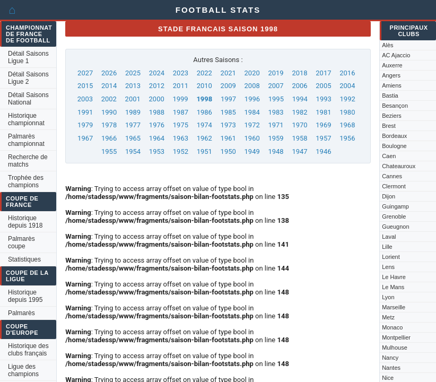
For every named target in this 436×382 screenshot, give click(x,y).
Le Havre (394, 277)
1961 (228, 138)
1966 (109, 138)
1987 (180, 112)
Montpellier (396, 337)
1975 (180, 125)
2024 (156, 73)
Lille (387, 247)
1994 (300, 99)
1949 (252, 151)
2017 (323, 73)
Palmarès (21, 313)
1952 (180, 151)
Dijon (388, 196)
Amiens (392, 85)
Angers (391, 75)
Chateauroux (398, 166)
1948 (275, 151)
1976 (156, 125)
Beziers (392, 115)
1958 (299, 138)
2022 (204, 73)
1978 (109, 125)
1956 (347, 138)
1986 (204, 112)
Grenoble (394, 216)
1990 (109, 112)
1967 (85, 138)
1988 (156, 112)
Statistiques (24, 259)
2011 (180, 86)
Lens (388, 267)
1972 (252, 125)
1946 (323, 151)
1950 (228, 151)
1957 (323, 138)
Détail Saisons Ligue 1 (28, 57)
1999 (180, 99)
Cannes (392, 176)
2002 (109, 99)
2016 (347, 73)
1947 (299, 151)
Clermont (394, 186)
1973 (228, 125)
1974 (204, 125)
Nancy (390, 357)
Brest (389, 126)
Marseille (393, 307)
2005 (323, 86)
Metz (388, 317)
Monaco (392, 327)
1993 (324, 99)
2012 (156, 86)
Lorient (391, 257)
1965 (133, 138)
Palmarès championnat (26, 140)
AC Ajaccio (396, 55)
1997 (228, 99)
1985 (228, 112)
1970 (299, 125)
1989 (133, 112)
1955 (109, 151)
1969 (323, 125)
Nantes (391, 367)
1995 (276, 99)
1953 (156, 151)
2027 (85, 73)
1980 (347, 112)
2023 (180, 73)
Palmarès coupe (21, 242)
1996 (252, 99)
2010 (204, 86)
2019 (275, 73)
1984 (252, 112)
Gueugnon (395, 226)
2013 (133, 86)
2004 (347, 86)
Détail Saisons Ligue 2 (28, 78)
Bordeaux (394, 136)
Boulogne (394, 146)
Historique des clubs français (28, 349)
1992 (347, 99)
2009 (228, 86)
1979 (85, 125)
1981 (323, 112)
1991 (85, 112)
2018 (299, 73)
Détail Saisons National (28, 98)
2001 (133, 99)
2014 (109, 86)
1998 (204, 99)
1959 (275, 138)
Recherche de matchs (28, 160)
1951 (204, 151)
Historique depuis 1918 (25, 221)
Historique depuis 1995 (25, 296)
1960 (252, 138)
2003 (85, 99)
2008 (252, 86)
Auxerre (392, 65)
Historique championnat (26, 119)
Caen (389, 156)
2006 (299, 86)
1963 (180, 138)
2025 (133, 73)
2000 (156, 99)
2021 (228, 73)
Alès (387, 45)
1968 (347, 125)
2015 (85, 86)
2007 (275, 86)
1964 (156, 138)
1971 (275, 125)
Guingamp (395, 206)
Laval (389, 236)
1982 (299, 112)
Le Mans (393, 287)
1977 (133, 125)
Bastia (390, 95)
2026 (109, 73)
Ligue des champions (23, 370)
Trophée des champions (25, 181)
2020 (252, 73)
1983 (275, 112)
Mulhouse (394, 347)
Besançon (395, 105)
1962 (204, 138)
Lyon (388, 297)
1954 (133, 151)
